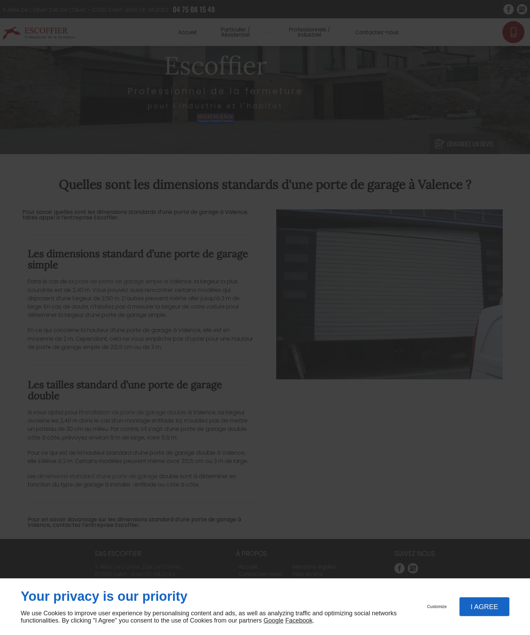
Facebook (298, 620)
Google (273, 620)
